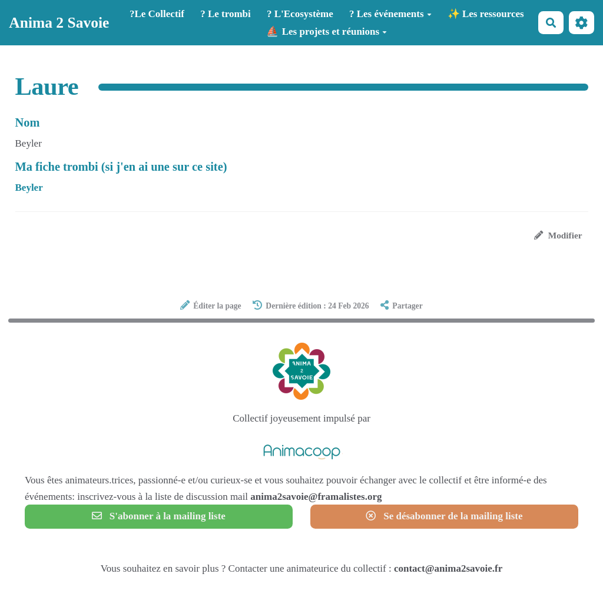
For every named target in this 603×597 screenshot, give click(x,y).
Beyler (29, 187)
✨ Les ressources (486, 13)
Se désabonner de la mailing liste (444, 516)
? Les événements (390, 13)
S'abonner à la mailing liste (159, 516)
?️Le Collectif (157, 13)
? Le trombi (225, 13)
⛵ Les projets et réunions (326, 31)
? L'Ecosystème (300, 13)
